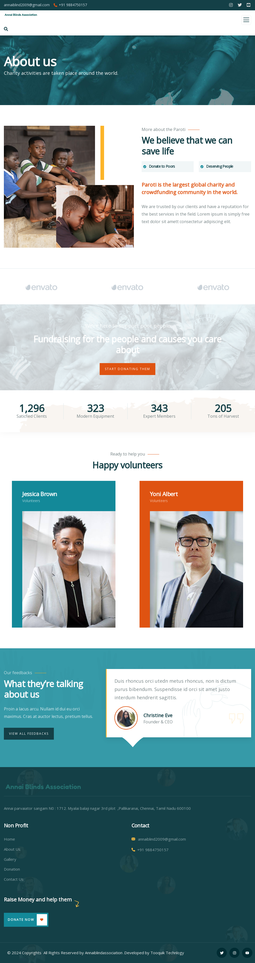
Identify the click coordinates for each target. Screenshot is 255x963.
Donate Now (21, 919)
